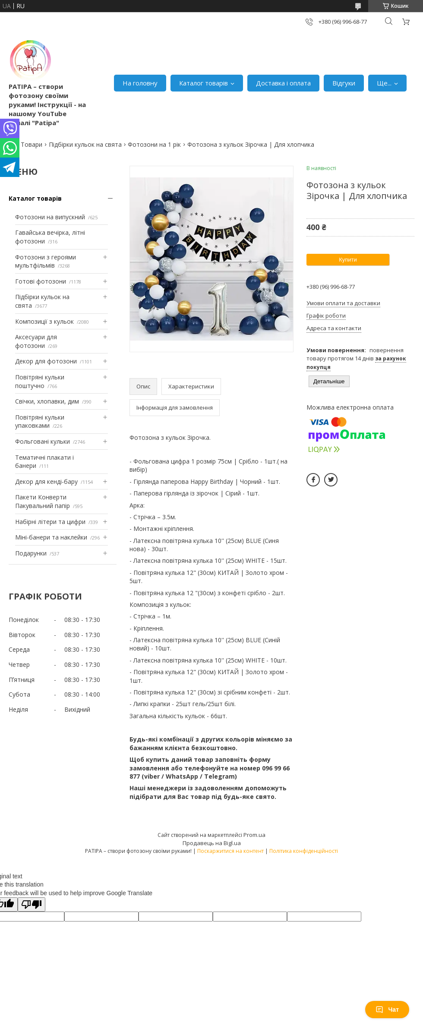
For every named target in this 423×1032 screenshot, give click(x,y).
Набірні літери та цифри (50, 522)
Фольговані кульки (42, 441)
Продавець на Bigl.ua (212, 843)
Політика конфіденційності (303, 851)
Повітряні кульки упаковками (39, 421)
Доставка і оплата (283, 83)
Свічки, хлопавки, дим (47, 401)
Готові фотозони (40, 281)
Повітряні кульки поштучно (39, 381)
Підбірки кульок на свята (85, 144)
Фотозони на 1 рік (154, 144)
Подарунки (31, 553)
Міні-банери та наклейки (51, 537)
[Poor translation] (31, 904)
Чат (387, 1009)
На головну (140, 83)
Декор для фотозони (46, 361)
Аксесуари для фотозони (36, 341)
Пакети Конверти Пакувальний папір (42, 501)
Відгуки (343, 83)
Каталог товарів (203, 83)
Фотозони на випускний (50, 217)
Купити (348, 259)
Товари (31, 144)
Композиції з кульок (44, 321)
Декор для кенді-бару (46, 481)
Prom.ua (254, 835)
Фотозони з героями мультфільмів (45, 261)
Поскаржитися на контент (230, 851)
